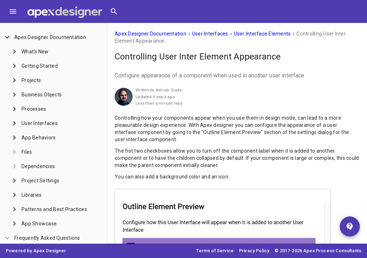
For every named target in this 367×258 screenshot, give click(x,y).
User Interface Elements (262, 34)
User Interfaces (210, 34)
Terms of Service (215, 250)
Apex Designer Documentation (150, 34)
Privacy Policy (254, 250)
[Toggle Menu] (13, 11)
